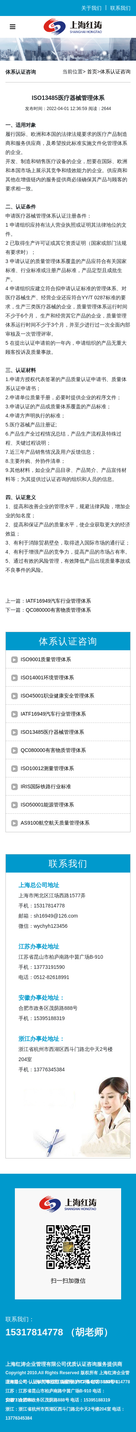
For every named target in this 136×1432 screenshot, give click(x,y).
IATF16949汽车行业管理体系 (58, 601)
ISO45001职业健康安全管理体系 (57, 696)
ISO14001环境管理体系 (47, 677)
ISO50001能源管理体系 (47, 805)
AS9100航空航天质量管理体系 (55, 823)
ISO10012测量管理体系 (47, 768)
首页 (92, 71)
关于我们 (91, 8)
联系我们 (120, 8)
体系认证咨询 (115, 71)
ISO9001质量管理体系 (46, 659)
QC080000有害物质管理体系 (58, 610)
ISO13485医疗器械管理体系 (52, 732)
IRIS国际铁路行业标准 (46, 786)
